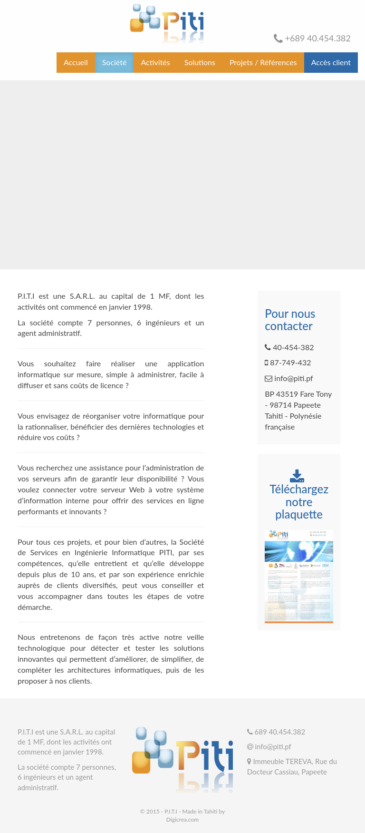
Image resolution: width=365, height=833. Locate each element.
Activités (155, 62)
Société (114, 62)
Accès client (331, 62)
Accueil (76, 62)
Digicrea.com (182, 819)
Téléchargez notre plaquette (298, 495)
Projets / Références (263, 62)
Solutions (199, 62)
